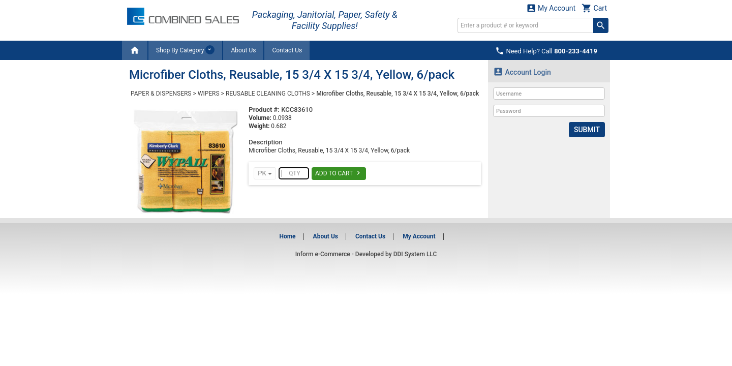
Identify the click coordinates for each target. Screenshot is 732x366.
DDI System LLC (415, 254)
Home (287, 236)
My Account (551, 8)
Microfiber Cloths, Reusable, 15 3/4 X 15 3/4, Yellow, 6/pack (397, 93)
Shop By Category (185, 49)
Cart (594, 8)
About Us (243, 50)
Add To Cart (338, 173)
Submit (587, 130)
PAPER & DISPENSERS (161, 93)
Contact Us (287, 50)
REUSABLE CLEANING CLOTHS (268, 93)
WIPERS (209, 93)
